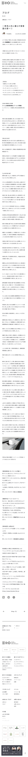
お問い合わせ (14, 650)
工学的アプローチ (6, 661)
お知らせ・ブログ (6, 699)
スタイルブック (18, 675)
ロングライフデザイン (19, 661)
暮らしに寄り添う (6, 664)
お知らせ (4, 19)
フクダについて (6, 689)
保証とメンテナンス (6, 684)
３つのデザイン (17, 659)
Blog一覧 (14, 611)
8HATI (3, 716)
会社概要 (4, 692)
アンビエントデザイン (19, 666)
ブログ (6, 12)
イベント (16, 689)
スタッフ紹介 (5, 694)
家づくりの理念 (6, 657)
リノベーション (17, 679)
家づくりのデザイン (19, 657)
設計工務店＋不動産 (7, 659)
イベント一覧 (17, 692)
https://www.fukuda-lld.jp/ (10, 591)
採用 (15, 706)
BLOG (3, 16)
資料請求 (6, 649)
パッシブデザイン (18, 664)
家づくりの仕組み (7, 675)
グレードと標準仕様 (6, 679)
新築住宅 (16, 677)
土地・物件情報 (5, 714)
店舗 (15, 681)
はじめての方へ (6, 677)
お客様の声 (5, 666)
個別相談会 (22, 649)
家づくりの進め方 (6, 681)
